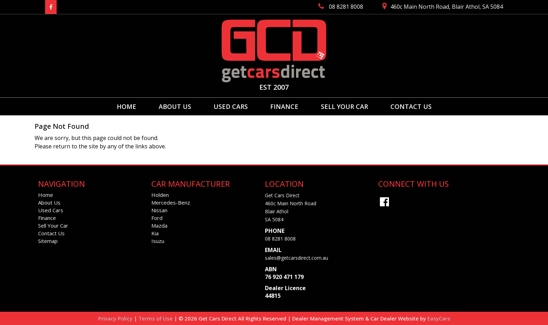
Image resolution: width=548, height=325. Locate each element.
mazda (159, 225)
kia (155, 233)
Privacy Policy (116, 318)
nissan (159, 210)
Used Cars (231, 106)
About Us (175, 106)
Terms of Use (156, 318)
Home (126, 106)
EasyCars (438, 318)
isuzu (157, 240)
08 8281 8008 (280, 238)
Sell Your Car (344, 106)
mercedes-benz (170, 202)
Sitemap (48, 240)
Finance (284, 106)
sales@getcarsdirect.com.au (296, 257)
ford (157, 217)
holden (160, 194)
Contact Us (411, 106)
